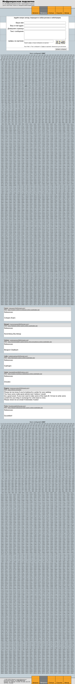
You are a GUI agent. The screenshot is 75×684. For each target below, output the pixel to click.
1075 (39, 130)
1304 (18, 150)
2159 (55, 224)
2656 (26, 268)
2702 (68, 271)
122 (33, 61)
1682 (18, 183)
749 (70, 105)
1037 (30, 127)
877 (56, 114)
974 (12, 122)
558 (19, 92)
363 (29, 78)
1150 (51, 136)
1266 (10, 147)
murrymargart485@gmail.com (19, 324)
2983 (39, 296)
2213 (55, 229)
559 (23, 92)
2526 (10, 257)
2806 (51, 281)
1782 (59, 191)
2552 (43, 259)
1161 (22, 138)
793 (70, 108)
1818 (59, 194)
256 (39, 70)
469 (16, 86)
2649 (72, 266)
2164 (2, 226)
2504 (68, 254)
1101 (72, 132)
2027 (30, 213)
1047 (72, 127)
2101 (39, 219)
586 (39, 94)
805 (36, 110)
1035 (22, 127)
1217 (30, 143)
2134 (26, 223)
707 (2, 103)
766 (53, 106)
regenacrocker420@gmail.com (19, 388)
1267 (14, 147)
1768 (2, 191)
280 (46, 72)
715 (29, 103)
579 (16, 94)
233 (36, 69)
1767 (72, 190)
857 (63, 113)
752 (6, 106)
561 (29, 92)
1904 (43, 202)
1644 (10, 180)
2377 (63, 243)
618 (73, 96)
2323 (63, 238)
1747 (63, 188)
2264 (43, 234)
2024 (18, 213)
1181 (30, 139)
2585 (30, 262)
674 (39, 100)
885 (9, 116)
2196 (59, 227)
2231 (55, 230)
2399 (6, 246)
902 (66, 116)
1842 (10, 197)
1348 (51, 154)
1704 (35, 185)
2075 (6, 218)
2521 (63, 256)
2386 (26, 245)
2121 (47, 221)
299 (36, 74)
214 (46, 67)
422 (6, 83)
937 (36, 119)
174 (60, 64)
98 (27, 59)
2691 (22, 271)
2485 (63, 252)
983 (43, 122)
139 (16, 63)
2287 (63, 235)
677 (50, 100)
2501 (55, 254)
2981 (30, 296)
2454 (10, 251)
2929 (39, 292)
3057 (47, 303)
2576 (68, 260)
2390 (43, 245)
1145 (30, 136)
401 (9, 81)
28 (66, 55)
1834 (51, 196)
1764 (59, 190)
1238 (43, 144)
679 (56, 100)
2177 (55, 226)
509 (2, 89)
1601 (55, 176)
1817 (55, 194)
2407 (39, 246)
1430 (18, 161)
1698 (10, 185)
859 (70, 113)
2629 (63, 265)
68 (22, 58)
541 (36, 91)
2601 (22, 263)
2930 (43, 292)
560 (26, 92)
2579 (6, 262)
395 (63, 80)
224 (6, 69)
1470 (35, 165)
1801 (63, 193)
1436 (43, 161)
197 (63, 66)
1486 (26, 166)
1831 (39, 196)
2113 (14, 221)
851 (43, 113)
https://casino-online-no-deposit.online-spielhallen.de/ (24, 310)
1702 (26, 185)
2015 (55, 212)
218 (60, 67)
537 (23, 91)
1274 (43, 147)
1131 (47, 135)
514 (19, 89)
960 (39, 121)
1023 (47, 125)
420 (73, 81)
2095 (14, 219)
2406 (35, 246)
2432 (68, 248)
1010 (67, 124)
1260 (59, 146)
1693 (63, 183)
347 (50, 77)
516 (26, 89)
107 (56, 59)
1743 (47, 188)
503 (56, 88)
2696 (43, 271)
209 (29, 67)
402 (12, 81)
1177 (14, 139)
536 (19, 91)
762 (39, 106)
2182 (2, 227)
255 (36, 70)
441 (70, 83)
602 (19, 96)
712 (19, 103)
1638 (59, 179)
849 (36, 113)
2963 (30, 295)
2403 (22, 246)
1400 (43, 158)
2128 (2, 223)
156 (73, 63)
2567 (30, 260)
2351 (30, 241)
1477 (63, 165)
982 (39, 122)
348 (53, 77)
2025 (22, 213)
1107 (22, 133)
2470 (2, 252)
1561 (39, 172)
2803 (39, 281)
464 (73, 85)
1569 (72, 172)
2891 (30, 288)
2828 (68, 282)
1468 (26, 165)
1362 (35, 155)
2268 (59, 234)
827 (36, 111)
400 (6, 81)
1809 (22, 194)
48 (44, 56)
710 (12, 103)
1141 (14, 136)
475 (36, 86)
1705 (39, 185)
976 (19, 122)
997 (16, 124)
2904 (10, 290)
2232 (59, 230)
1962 (59, 207)
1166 (43, 138)
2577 (72, 260)
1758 (35, 190)
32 (2, 56)
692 (26, 102)
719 (43, 103)
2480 (43, 252)
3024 (59, 299)
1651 (39, 180)
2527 (14, 257)
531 (2, 91)
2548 (26, 259)
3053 (30, 303)
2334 (35, 240)
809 (50, 110)
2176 (51, 226)
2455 (14, 251)
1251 (22, 146)
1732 (2, 188)
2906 (18, 290)
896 (46, 116)
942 (53, 119)
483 (63, 86)
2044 (26, 215)
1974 (35, 208)
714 (26, 103)
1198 (26, 141)
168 (39, 64)
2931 (47, 292)
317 (23, 75)
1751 (6, 190)
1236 (35, 144)
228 (19, 69)
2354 (43, 241)
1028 (68, 125)
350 (60, 77)
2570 (43, 260)
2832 (10, 284)
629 (36, 97)
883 (2, 116)
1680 (10, 183)
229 (23, 69)
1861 (14, 199)
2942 (18, 293)
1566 (59, 172)
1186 (51, 139)
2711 (30, 273)
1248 (10, 146)
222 (73, 67)
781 (29, 108)
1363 (39, 155)
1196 (18, 141)
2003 (6, 212)
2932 (51, 292)
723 (56, 103)
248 (12, 70)
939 (43, 119)
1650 (35, 180)
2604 (35, 263)
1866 (35, 199)
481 (56, 86)
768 (60, 106)
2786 (43, 279)
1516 (2, 169)
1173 (72, 138)
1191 (72, 139)
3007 (63, 298)
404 (19, 81)
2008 (26, 212)
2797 (14, 281)
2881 (63, 287)
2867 (6, 287)
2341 (63, 240)
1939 (39, 205)
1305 (22, 150)
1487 (30, 166)
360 (19, 78)
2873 (30, 287)
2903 (6, 290)
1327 (39, 152)
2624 (43, 265)
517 (29, 89)
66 (17, 58)
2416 (2, 248)
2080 (26, 218)
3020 (43, 299)
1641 (72, 179)
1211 (6, 143)
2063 (30, 216)
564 (39, 92)
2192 (43, 227)
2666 (68, 268)
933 (23, 119)
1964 (68, 207)
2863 (63, 285)
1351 (63, 154)
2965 (39, 295)
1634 (43, 179)
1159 (14, 138)
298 (33, 74)
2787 (47, 279)
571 (63, 92)
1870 (51, 199)
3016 (26, 299)
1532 (68, 169)
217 (56, 67)
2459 (30, 251)
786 (46, 108)
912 (26, 117)
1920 (35, 204)
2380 (2, 245)
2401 (14, 246)
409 (36, 81)
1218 (35, 143)
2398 (2, 246)
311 (2, 75)
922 (60, 117)
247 (9, 70)
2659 (39, 268)
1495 (63, 166)
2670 (10, 270)
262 (60, 70)
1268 (18, 147)
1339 (14, 154)
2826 (59, 282)
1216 (26, 143)
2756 (68, 276)
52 (54, 56)
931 (16, 119)
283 (56, 72)
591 (56, 94)
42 (28, 56)
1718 (18, 186)
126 (46, 61)
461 (63, 85)
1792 (26, 193)
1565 (55, 172)
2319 (47, 238)
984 (46, 122)
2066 (43, 216)
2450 (68, 249)
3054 (35, 303)
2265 (47, 234)
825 (29, 111)
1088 (18, 132)
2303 (55, 237)
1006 (51, 124)
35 (10, 56)
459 (56, 85)
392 (53, 80)
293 (16, 74)
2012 (43, 212)
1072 (26, 130)
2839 (39, 284)
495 (29, 88)
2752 (51, 276)
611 (50, 96)
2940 (10, 293)
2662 (51, 268)
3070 (26, 304)
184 (19, 66)
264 (66, 70)
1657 (63, 180)
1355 (6, 155)
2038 (2, 215)
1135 (63, 135)
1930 (2, 205)
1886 (43, 201)
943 (56, 119)
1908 (59, 202)
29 (68, 55)
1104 (10, 133)
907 (9, 117)
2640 (35, 266)
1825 (14, 196)
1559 (30, 172)
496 (33, 88)
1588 (2, 176)
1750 (2, 190)
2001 (72, 210)
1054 (26, 128)
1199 (30, 141)
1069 (14, 130)
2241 (22, 232)
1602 (59, 176)
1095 (47, 132)
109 (63, 59)
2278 (26, 235)
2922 (10, 292)
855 (56, 113)
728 (73, 103)
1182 (35, 139)
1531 (63, 169)
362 (26, 78)
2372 (43, 243)
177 (70, 64)
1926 (59, 204)
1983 (72, 208)
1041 (47, 127)
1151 (55, 136)
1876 (2, 201)
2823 (47, 282)
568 (53, 92)
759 (29, 106)
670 (26, 100)
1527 (47, 169)
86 (70, 58)
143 (29, 63)
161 (16, 64)
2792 (68, 279)
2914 (51, 290)
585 (36, 94)
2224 (26, 230)
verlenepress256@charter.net (19, 340)
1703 (30, 185)
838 (73, 111)
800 (19, 110)
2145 (72, 223)
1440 (59, 161)
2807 (55, 281)
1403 (55, 158)
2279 (30, 235)
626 (26, 97)
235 (43, 69)
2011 (39, 212)
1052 (18, 128)
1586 (68, 174)
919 (50, 117)
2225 (30, 230)
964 (53, 121)
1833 (47, 196)
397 (70, 80)
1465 (14, 165)
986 (53, 122)
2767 (39, 277)
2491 (14, 254)
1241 (55, 144)
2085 (47, 218)
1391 (6, 158)
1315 (63, 150)
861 (2, 114)
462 (66, 85)
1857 (72, 197)
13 (26, 55)
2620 (26, 265)
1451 (30, 163)
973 (9, 122)
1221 (47, 143)
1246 (2, 146)
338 (19, 77)
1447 (14, 163)
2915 (55, 290)
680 (60, 100)
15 (32, 55)
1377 (22, 157)
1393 (14, 158)
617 (70, 96)
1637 (55, 179)
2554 (51, 259)
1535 (6, 171)
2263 (39, 234)
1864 (26, 199)
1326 (35, 152)
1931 (6, 205)
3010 (2, 299)
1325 (30, 152)
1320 (10, 152)
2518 (51, 256)
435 (50, 83)
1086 (10, 132)
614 (60, 96)
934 (26, 119)
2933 (55, 292)
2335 (39, 240)
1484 (18, 166)
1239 (47, 144)
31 (73, 55)
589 (50, 94)
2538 (59, 257)
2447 (55, 249)
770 (66, 106)
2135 (30, 223)
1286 (18, 149)
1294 (51, 149)
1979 (55, 208)
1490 (43, 166)
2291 (6, 237)
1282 (2, 149)
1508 (43, 168)
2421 (22, 248)
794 (73, 108)
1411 (14, 160)
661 (70, 99)
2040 (10, 215)
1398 (35, 158)
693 (29, 102)
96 (22, 59)
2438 (18, 249)
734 (19, 105)
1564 (51, 172)
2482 (51, 252)
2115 (22, 221)
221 (70, 67)
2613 (72, 263)
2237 (6, 232)
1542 (35, 171)
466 (6, 86)
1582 (51, 174)
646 (19, 99)
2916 (59, 290)
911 (23, 117)
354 (73, 77)
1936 (26, 205)
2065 (39, 216)
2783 (30, 279)
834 (60, 111)
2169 (22, 226)
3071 (30, 304)
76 (43, 58)
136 (6, 63)
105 (50, 59)
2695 (39, 271)
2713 (39, 273)
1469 (30, 165)
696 (39, 102)
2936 (68, 292)
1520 (18, 169)
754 (12, 106)
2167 (14, 226)
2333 (30, 240)
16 (34, 55)
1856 (68, 197)
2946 (35, 293)
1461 (72, 163)
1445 (6, 163)
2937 (72, 292)
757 (23, 106)
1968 (10, 208)
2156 (43, 224)
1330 (51, 152)
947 (70, 119)
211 (36, 67)
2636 (18, 266)
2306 (68, 237)
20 (45, 55)
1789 (14, 193)
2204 (18, 229)
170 (46, 64)
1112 (43, 133)
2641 (39, 266)
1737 (22, 188)
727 (70, 103)
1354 (2, 155)
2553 (47, 259)
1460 (68, 163)
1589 (6, 176)
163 (23, 64)
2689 (14, 271)
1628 (18, 179)
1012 (2, 125)
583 (29, 94)
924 (66, 117)
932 (19, 119)
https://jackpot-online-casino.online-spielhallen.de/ (23, 326)
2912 (43, 290)
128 (53, 61)
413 (50, 81)
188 (33, 66)
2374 (51, 243)
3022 (51, 299)
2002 (2, 212)
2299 (39, 237)
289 (2, 74)
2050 (51, 215)
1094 (43, 132)
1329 (47, 152)
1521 (22, 169)
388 (39, 80)
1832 (43, 196)
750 (73, 105)
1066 (2, 130)
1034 (18, 127)
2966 (43, 295)
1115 (55, 133)
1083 (72, 130)
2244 (35, 232)
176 (66, 64)
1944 (59, 205)
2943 (22, 293)
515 (23, 89)
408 (33, 81)
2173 (39, 226)
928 (6, 119)
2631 (72, 265)
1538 (18, 171)
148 (46, 63)
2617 (14, 265)
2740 (2, 276)
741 (43, 105)
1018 (26, 125)
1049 (6, 128)
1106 (18, 133)
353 (70, 77)
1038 (35, 127)
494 (26, 88)
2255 (6, 234)
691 (23, 102)
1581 (47, 174)
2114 (18, 221)
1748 (68, 188)
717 (36, 103)
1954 (26, 207)
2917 (63, 290)
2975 (6, 296)
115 (9, 61)
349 (56, 77)
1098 (59, 132)
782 (33, 108)
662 (73, 99)
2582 (18, 262)
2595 (72, 262)
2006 (18, 212)
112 (73, 59)
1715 (6, 186)
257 (43, 70)
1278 (59, 147)
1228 (2, 144)
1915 (14, 204)
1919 (30, 204)
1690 (51, 183)
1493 (55, 166)
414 (53, 81)
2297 (30, 237)
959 (36, 121)
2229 (47, 230)
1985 (6, 210)
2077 (14, 218)
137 (9, 63)
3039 (47, 301)
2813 (6, 282)
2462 (43, 251)
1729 (63, 186)
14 (29, 55)
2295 (22, 237)
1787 (6, 193)
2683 (63, 270)
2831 (6, 284)
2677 (39, 270)
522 (46, 89)
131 (63, 61)
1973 (30, 208)
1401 (47, 158)
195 (56, 66)
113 (2, 61)
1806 (10, 194)
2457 (22, 251)
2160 (59, 224)
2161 (63, 224)
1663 (14, 182)
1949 (6, 207)
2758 (2, 277)
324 (46, 75)
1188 (59, 139)
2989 (63, 296)
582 (26, 94)
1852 (51, 197)
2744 (18, 276)
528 (66, 89)
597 (2, 96)
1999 (63, 210)
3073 (39, 304)
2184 (10, 227)
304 (53, 74)
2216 (68, 229)
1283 (6, 149)
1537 (14, 171)
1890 (59, 201)
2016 (59, 212)
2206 (26, 229)
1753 (14, 190)
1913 (6, 204)
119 (23, 61)
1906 (51, 202)
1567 (63, 172)
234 (39, 69)
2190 (35, 227)
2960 (18, 295)
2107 (63, 219)
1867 (39, 199)
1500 (10, 168)
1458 (59, 163)
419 (70, 81)
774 (6, 108)
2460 (35, 251)
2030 (43, 213)
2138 (43, 223)
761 (36, 106)
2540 (68, 257)
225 (9, 69)
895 (43, 116)
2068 (51, 216)
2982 (35, 296)
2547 (22, 259)
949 (2, 121)
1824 (10, 196)
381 (16, 80)
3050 (18, 303)
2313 (22, 238)
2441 (30, 249)
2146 (2, 224)
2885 (6, 288)
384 (26, 80)
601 (16, 96)
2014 (51, 212)
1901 (30, 202)
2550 (35, 259)
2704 (2, 273)
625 (23, 97)
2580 (10, 262)
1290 (35, 149)
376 (73, 78)
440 (66, 83)
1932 (10, 205)
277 (36, 72)
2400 (10, 246)
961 (43, 121)
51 (52, 56)
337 (16, 77)
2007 (22, 212)
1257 (47, 146)
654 (46, 99)
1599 (47, 176)
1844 (18, 197)
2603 (30, 263)
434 (46, 83)
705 (70, 102)
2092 (2, 219)
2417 (6, 248)
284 (60, 72)
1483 (14, 166)
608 (39, 96)
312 (6, 75)
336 (12, 77)
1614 (35, 177)
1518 (10, 169)
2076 (10, 218)
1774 (26, 191)
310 (73, 74)
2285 (55, 235)
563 (36, 92)
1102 (2, 133)
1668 (35, 182)
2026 (26, 213)
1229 (6, 144)
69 (25, 58)
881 (70, 114)
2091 (72, 218)
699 (50, 102)
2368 (26, 243)
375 (70, 78)
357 (9, 78)
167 (36, 64)
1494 (59, 166)
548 (60, 91)
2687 (6, 271)
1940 (43, 205)
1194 (10, 141)
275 (29, 72)
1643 (6, 180)
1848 (35, 197)
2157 (47, 224)
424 (12, 83)
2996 (18, 298)
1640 (68, 179)
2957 (6, 295)
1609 (14, 177)
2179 (63, 226)
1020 (35, 125)
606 (33, 96)
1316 (68, 150)
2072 (68, 216)
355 (2, 78)
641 (2, 99)
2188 (26, 227)
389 (43, 80)
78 (49, 58)
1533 (72, 169)
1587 (72, 174)
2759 (6, 277)
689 (16, 102)
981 (36, 122)
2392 (51, 245)
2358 (59, 241)
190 (39, 66)
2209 (39, 229)
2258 (18, 234)
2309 (6, 238)
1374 (10, 157)
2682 (59, 270)
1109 (30, 133)
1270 (26, 147)
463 (70, 85)
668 (19, 100)
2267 (55, 234)
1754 (18, 190)
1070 (18, 130)
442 (73, 83)
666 (12, 100)
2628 (59, 265)
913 (29, 117)
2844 (59, 284)
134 (73, 61)
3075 (47, 304)
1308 (35, 150)
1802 (68, 193)
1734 (10, 188)
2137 (39, 223)
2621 (30, 265)
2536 (51, 257)
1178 (18, 139)
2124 (59, 221)
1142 (18, 136)
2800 (26, 281)
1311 (47, 150)
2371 (39, 243)
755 (16, 106)
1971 (22, 208)
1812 (35, 194)
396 (66, 80)
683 (70, 100)
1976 (43, 208)
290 (6, 74)
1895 (6, 202)
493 (23, 88)
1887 (47, 201)
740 (39, 105)
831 (50, 111)
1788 (10, 193)
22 (50, 55)
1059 (47, 128)
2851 (14, 285)
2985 (47, 296)
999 (23, 124)
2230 (51, 230)
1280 (68, 147)
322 (39, 75)
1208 (68, 141)
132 (66, 61)
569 (56, 92)
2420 (18, 248)
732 (12, 105)
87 (72, 58)
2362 (2, 243)
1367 (55, 155)
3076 (51, 304)
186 (26, 66)
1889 (55, 201)
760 (33, 106)
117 (16, 61)
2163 (72, 224)
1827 (22, 196)
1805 (6, 194)
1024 (51, 125)
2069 (55, 216)
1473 (47, 165)
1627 (14, 179)
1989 (22, 210)
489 (9, 88)
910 (19, 117)
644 (12, 99)
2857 (39, 285)
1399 (39, 158)
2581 (14, 262)
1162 (26, 138)
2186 (18, 227)
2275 (14, 235)
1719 (22, 186)
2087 (55, 218)
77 (46, 58)
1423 (63, 160)
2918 (68, 290)
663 (2, 100)
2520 (59, 256)
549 (63, 91)
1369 (63, 155)
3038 (43, 301)
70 (28, 58)
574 (73, 92)
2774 (68, 277)
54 (59, 56)
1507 (39, 168)
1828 (26, 196)
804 (33, 110)
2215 (63, 229)
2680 (51, 270)
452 (33, 85)
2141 (55, 223)
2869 (14, 287)
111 (70, 59)
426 (19, 83)
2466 (59, 251)
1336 (2, 154)
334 (6, 77)
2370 (35, 243)
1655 (55, 180)
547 (56, 91)
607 (36, 96)
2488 (2, 254)
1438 (51, 161)
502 (53, 88)
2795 (6, 281)
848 (33, 113)
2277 (22, 235)
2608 (51, 263)
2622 (35, 265)
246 (6, 70)
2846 (68, 284)
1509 (47, 168)
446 (12, 85)
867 (23, 114)
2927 (30, 292)
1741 (39, 188)
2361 (72, 241)
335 (9, 77)
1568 (68, 172)
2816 (18, 282)
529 (70, 89)
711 (16, 103)
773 (2, 108)
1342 (26, 154)
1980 (59, 208)
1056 (35, 128)
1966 (2, 208)
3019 (39, 299)
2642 (43, 266)
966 (60, 121)
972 (6, 122)
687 (9, 102)
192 (46, 66)
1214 (18, 143)
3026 (68, 299)
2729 (30, 274)
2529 (22, 257)
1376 (18, 157)
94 (17, 59)
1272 (35, 147)
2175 (47, 226)
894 (39, 116)
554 (6, 92)
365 (36, 78)
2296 (26, 237)
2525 (6, 257)
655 (50, 99)
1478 (68, 165)
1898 (18, 202)
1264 (2, 147)
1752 (10, 190)
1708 (51, 185)
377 (2, 80)
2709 (22, 273)
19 (42, 55)
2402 (18, 246)
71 (30, 58)
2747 (30, 276)
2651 (6, 268)
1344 (35, 154)
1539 (22, 171)
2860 (51, 285)
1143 (22, 136)
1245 (72, 144)
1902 (35, 202)
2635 (14, 266)
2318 (43, 238)
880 (66, 114)
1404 (59, 158)
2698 (51, 271)
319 (29, 75)
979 (29, 122)
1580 (43, 174)
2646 (59, 266)
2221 (14, 230)
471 (23, 86)
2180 (68, 226)
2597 (6, 263)
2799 (22, 281)
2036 (68, 213)
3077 (55, 304)
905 (2, 117)
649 (29, 99)
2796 (10, 281)
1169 (55, 138)
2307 (72, 237)
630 (39, 97)
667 (16, 100)
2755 (63, 276)
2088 (59, 218)
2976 (10, 296)
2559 (72, 259)
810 (53, 110)
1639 (63, 179)
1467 (22, 165)
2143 (63, 223)
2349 (22, 241)
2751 (47, 276)
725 (63, 103)
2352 (35, 241)
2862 (59, 285)
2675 (30, 270)
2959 (14, 295)
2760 (10, 277)
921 (56, 117)
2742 (10, 276)
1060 (51, 128)
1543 (39, 171)
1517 (6, 169)
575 (2, 94)
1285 (14, 149)
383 (23, 80)
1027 (63, 125)
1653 (47, 180)
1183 (39, 139)
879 (63, 114)
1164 (35, 138)
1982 (68, 208)
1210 (2, 143)
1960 (51, 207)
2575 (63, 260)
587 (43, 94)
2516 (43, 256)
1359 (22, 155)
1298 (68, 149)
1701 (22, 185)
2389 (39, 245)
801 (23, 110)
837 (70, 111)
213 (43, 67)
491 (16, 88)
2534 (43, 257)
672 (33, 100)
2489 (6, 254)
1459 (63, 163)
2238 (10, 232)
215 (50, 67)
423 (9, 83)
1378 (26, 157)
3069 (22, 304)
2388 (35, 245)
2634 (10, 266)
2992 (2, 298)
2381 (6, 245)
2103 (47, 219)
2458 (26, 251)
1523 (30, 169)
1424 (68, 160)
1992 (35, 210)
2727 (22, 274)
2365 (14, 243)
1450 (26, 163)
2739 (72, 274)
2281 (39, 235)
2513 (30, 256)
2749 (39, 276)
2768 (43, 277)
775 (9, 108)
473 (29, 86)
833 (56, 111)
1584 (59, 174)
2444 (43, 249)
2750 (43, 276)
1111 (39, 133)
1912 (2, 204)
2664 (59, 268)
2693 (30, 271)
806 (39, 110)
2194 (51, 227)
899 (56, 116)
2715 (47, 273)
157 (2, 64)
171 (50, 64)
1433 (30, 161)
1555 (14, 172)
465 (2, 86)
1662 (10, 182)
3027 (72, 299)
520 (39, 89)
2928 (35, 292)
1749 (72, 188)
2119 (39, 221)
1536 (10, 171)
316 (19, 75)
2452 (2, 251)
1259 (55, 146)
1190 (68, 139)
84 (64, 58)
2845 (63, 284)
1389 (72, 157)
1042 (51, 127)
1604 (68, 176)
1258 (51, 146)
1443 (72, 161)
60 (2, 58)
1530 (59, 169)
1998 (59, 210)
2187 (22, 227)
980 (33, 122)
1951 (14, 207)
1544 (43, 171)
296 (26, 74)
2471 (6, 252)
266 (73, 70)
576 (6, 94)
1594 (26, 176)
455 (43, 85)
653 (43, 99)
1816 (51, 194)
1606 (2, 177)
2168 (18, 226)
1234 (26, 144)
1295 (55, 149)
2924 (18, 292)
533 (9, 91)
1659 (72, 180)
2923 (14, 292)
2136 (35, 223)
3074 (43, 304)
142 (26, 63)
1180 (26, 139)
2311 (14, 238)
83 (62, 58)
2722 (2, 274)
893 (36, 116)
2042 (18, 215)
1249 (14, 146)
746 (60, 105)
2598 (10, 263)
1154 (68, 136)
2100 (35, 219)
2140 (51, 223)
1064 (68, 128)
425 (16, 83)
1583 (55, 174)
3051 (22, 303)
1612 (26, 177)
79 (51, 58)
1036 (26, 127)
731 (9, 105)
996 (13, 124)
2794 (2, 281)
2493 (22, 254)
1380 (35, 157)
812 (60, 110)
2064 (35, 216)
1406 (68, 158)
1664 (18, 182)
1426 (2, 161)
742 (46, 105)
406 (26, 81)
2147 (6, 224)
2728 (26, 274)
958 (33, 121)
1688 (43, 183)
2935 (63, 292)
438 (60, 83)
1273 (39, 147)
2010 (35, 212)
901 (63, 116)
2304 (59, 237)
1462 (2, 165)
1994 (43, 210)
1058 (43, 128)
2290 (2, 237)
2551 (39, 259)
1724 (43, 186)
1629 (22, 179)
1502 (18, 168)
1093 (39, 132)
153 (63, 63)
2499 (47, 254)
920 (53, 117)
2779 (14, 279)
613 (56, 96)
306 (60, 74)
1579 (39, 174)
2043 (22, 215)
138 (12, 63)
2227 (39, 230)
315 (16, 75)
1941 (47, 205)
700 (53, 102)
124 (39, 61)
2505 (72, 254)
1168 (51, 138)
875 (50, 114)
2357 (55, 241)
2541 (72, 257)
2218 (2, 230)
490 (12, 88)
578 (12, 94)
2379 (72, 243)
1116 (59, 133)
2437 (14, 249)
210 (33, 67)
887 (16, 116)
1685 (30, 183)
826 (33, 111)
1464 (10, 165)
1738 (26, 188)
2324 (68, 238)
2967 (47, 295)
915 (36, 117)
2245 (39, 232)
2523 (72, 256)
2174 (43, 226)
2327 (6, 240)
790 (60, 108)
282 (53, 72)
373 (63, 78)
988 (60, 122)
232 (33, 69)
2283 (47, 235)
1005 (47, 124)
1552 (2, 172)
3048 (10, 303)
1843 (14, 197)
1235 (30, 144)
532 (6, 91)
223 (2, 69)
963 (50, 121)
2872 (26, 287)
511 (9, 89)
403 (16, 81)
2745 (22, 276)
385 (29, 80)
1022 (43, 125)
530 (73, 89)
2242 (26, 232)
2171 (30, 226)
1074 (35, 130)
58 (70, 56)
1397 (30, 158)
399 (2, 81)
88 (1, 59)
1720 (26, 186)
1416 (35, 160)
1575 (22, 174)
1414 (26, 160)
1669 (39, 182)
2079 (22, 218)
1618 (51, 177)
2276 (18, 235)
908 (12, 117)
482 (60, 86)
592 (60, 94)
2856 (35, 285)
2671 (14, 270)
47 (41, 56)
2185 (14, 227)
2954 (68, 293)
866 (19, 114)
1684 (26, 183)
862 (6, 114)
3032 (18, 301)
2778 (10, 279)
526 (60, 89)
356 (6, 78)
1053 (22, 128)
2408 (43, 246)
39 (20, 56)
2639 (30, 266)
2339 (55, 240)
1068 (10, 130)
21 (47, 55)
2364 (10, 243)
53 (57, 56)
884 (6, 116)
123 (36, 61)
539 (29, 91)
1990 (26, 210)
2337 (47, 240)
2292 (10, 237)
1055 (30, 128)
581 (23, 94)
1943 (55, 205)
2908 (26, 290)
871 (36, 114)
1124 (18, 135)
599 (9, 96)
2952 (59, 293)
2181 (72, 226)
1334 (68, 152)
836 (66, 111)
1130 (43, 135)
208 (26, 67)
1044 (59, 127)
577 (9, 94)
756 (19, 106)
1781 (55, 191)
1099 (63, 132)
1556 (18, 172)
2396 (68, 245)
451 (29, 85)
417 (63, 81)
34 (7, 56)
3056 (43, 303)
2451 (72, 249)
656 (53, 99)
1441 (63, 161)
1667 (30, 182)
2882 (68, 287)
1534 (2, 171)
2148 (10, 224)
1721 (30, 186)
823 (23, 111)
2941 (14, 293)
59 (72, 56)
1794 (35, 193)
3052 (26, 303)
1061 (55, 128)
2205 (22, 229)
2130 (10, 223)
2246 (43, 232)
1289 (30, 149)
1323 (22, 152)
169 (43, 64)
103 (43, 59)
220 (66, 67)
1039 (39, 127)
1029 (72, 125)
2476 (26, 252)
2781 (22, 279)
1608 (10, 177)
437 (56, 83)
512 (12, 89)
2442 (35, 249)
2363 (6, 243)
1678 (2, 183)
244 (73, 69)
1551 (72, 171)
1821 (72, 194)
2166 (10, 226)
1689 (47, 183)
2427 (47, 248)
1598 (43, 176)
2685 (72, 270)
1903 (39, 202)
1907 (55, 202)
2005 (14, 212)
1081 (63, 130)
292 (12, 74)
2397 (72, 245)
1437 (47, 161)
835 (63, 111)
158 (6, 64)
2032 (51, 213)
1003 (39, 124)
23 (52, 55)
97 (25, 59)
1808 (18, 194)
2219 (6, 230)
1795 (39, 193)
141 (23, 63)
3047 (6, 303)
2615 (6, 265)
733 (16, 105)
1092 (35, 132)
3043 (63, 301)
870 (33, 114)
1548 (59, 171)
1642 (2, 180)
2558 (68, 259)
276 (33, 72)
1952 (18, 207)
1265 (6, 147)
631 (43, 97)
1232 (18, 144)
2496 (35, 254)
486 (73, 86)
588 (46, 94)
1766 (68, 190)
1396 (26, 158)
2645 (55, 266)
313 (9, 75)
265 (70, 70)
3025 (63, 299)
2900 (68, 288)
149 (50, 63)
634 (53, 97)
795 (2, 110)
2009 (30, 212)
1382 (43, 157)
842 (12, 113)
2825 (55, 282)
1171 (63, 138)
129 (56, 61)
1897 (14, 202)
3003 (47, 298)
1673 (55, 182)
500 (46, 88)
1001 (30, 124)
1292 (43, 149)
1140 (10, 136)
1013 (6, 125)
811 (56, 110)
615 (63, 96)
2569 (39, 260)
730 (6, 105)
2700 (59, 271)
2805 (47, 281)
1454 (43, 163)
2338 (51, 240)
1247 (6, 146)
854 (53, 113)
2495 (30, 254)
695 (36, 102)
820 (12, 111)
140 (19, 63)
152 (60, 63)
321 (36, 75)
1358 (18, 155)
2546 (18, 259)
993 (3, 124)
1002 (34, 124)
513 (16, 89)
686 (6, 102)
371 (56, 78)
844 (19, 113)
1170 (59, 138)
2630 (68, 265)
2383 (14, 245)
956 (26, 121)
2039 (6, 215)
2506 (2, 256)
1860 (10, 199)
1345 (39, 154)
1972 (26, 208)
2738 (68, 274)
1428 (10, 161)
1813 (39, 194)
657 (56, 99)
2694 (35, 271)
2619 (22, 265)
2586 (35, 262)
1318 (2, 152)
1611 (22, 177)
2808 (59, 281)
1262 (68, 146)
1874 (68, 199)
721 (50, 103)
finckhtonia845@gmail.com (17, 406)
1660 (2, 182)
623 (16, 97)
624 (19, 97)
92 (11, 59)
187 (29, 66)
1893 (72, 201)
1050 (10, 128)
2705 (6, 273)
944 (60, 119)
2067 (47, 216)
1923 (47, 204)
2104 (51, 219)
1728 (59, 186)
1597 (39, 176)
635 (56, 97)
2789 (55, 279)
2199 (72, 227)
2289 (72, 235)
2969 (55, 295)
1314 (59, 150)
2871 (22, 287)
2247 (47, 232)
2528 (18, 257)
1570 (2, 174)
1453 (39, 163)
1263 (72, 146)
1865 (30, 199)
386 (33, 80)
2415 (72, 246)
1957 (39, 207)
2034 (59, 213)
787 (50, 108)
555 (9, 92)
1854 (59, 197)
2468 (68, 251)
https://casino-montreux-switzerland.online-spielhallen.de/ (25, 374)
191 (43, 66)
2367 (22, 243)
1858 (2, 199)
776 (12, 108)
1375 (14, 157)
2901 (72, 288)
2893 (39, 288)
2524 (2, 257)
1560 (35, 172)
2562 (10, 260)
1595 (30, 176)
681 (63, 100)
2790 (59, 279)
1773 (22, 191)
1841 (6, 197)
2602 (26, 263)
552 (73, 91)
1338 (10, 154)
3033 (22, 301)
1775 (30, 191)
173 (56, 64)
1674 (59, 182)
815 (70, 110)
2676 (35, 270)
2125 (63, 221)
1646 (18, 180)
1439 (55, 161)
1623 (72, 177)
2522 (68, 256)
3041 (55, 301)
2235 (72, 230)
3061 (63, 303)
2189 (30, 227)
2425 (39, 248)
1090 (26, 132)
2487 (72, 252)
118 (19, 61)
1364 (43, 155)
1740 (35, 188)
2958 (10, 295)
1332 (59, 152)
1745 (55, 188)
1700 (18, 185)
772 (73, 106)
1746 (59, 188)
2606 (43, 263)
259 (50, 70)
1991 (30, 210)
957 (29, 121)
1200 (35, 141)
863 (9, 114)
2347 (14, 241)
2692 (26, 271)
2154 (35, 224)
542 (39, 91)
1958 (43, 207)
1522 (26, 169)
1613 (30, 177)
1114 (51, 133)
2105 (55, 219)
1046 (68, 127)
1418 (43, 160)
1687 (39, 183)
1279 (63, 147)
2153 (30, 224)
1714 (2, 186)
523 (50, 89)
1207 (63, 141)
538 (26, 91)
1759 (39, 190)
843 (16, 113)
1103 (6, 133)
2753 (55, 276)
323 (43, 75)
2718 (59, 273)
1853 (55, 197)
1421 (55, 160)
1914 (10, 204)
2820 (35, 282)
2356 (51, 241)
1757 (30, 190)
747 (63, 105)
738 (33, 105)
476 (39, 86)
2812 (2, 282)
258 (46, 70)
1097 (55, 132)
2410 (51, 246)
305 (56, 74)
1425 (72, 160)
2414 (68, 246)
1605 (72, 176)
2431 (63, 248)
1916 (18, 204)
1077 (47, 130)
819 (9, 111)
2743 (14, 276)
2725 (14, 274)
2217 (72, 229)
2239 (14, 232)
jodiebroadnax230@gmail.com (18, 356)
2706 (10, 273)
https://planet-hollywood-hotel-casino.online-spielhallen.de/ (25, 407)
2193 (47, 227)
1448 (18, 163)
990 (66, 122)
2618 (18, 265)
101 (36, 59)
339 (23, 77)
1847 (30, 197)
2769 (47, 277)
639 (70, 97)
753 (9, 106)
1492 (51, 166)
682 (66, 100)
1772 (18, 191)
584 (33, 94)
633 (50, 97)
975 (16, 122)
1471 (39, 165)
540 (33, 91)
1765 (63, 190)
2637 (22, 266)
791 (63, 108)
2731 (39, 274)
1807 (14, 194)
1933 (14, 205)
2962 (26, 295)
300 (39, 74)
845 (23, 113)
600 (12, 96)
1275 (47, 147)
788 (53, 108)
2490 (10, 254)
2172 (35, 226)
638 (66, 97)
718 (39, 103)
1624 (2, 179)
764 (46, 106)
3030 (10, 301)
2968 (51, 295)
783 (36, 108)
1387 (63, 157)
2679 (47, 270)
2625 (47, 265)
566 (46, 92)
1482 (10, 166)
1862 (18, 199)
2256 (10, 234)
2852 (18, 285)
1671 (47, 182)
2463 (47, 251)
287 (70, 72)
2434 (2, 249)
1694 (68, 183)
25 (58, 55)
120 (26, 61)
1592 (18, 176)
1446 (10, 163)
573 (70, 92)
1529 (55, 169)
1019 (30, 125)
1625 (6, 179)
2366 (18, 243)
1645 (14, 180)
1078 (51, 130)
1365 (47, 155)
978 (26, 122)
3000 (35, 298)
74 (38, 58)
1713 (72, 185)
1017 (22, 125)
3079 (63, 304)
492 (19, 88)
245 (2, 70)
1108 (26, 133)
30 (71, 55)
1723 (39, 186)
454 (39, 85)
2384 (18, 245)
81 (56, 58)
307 (63, 74)
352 (66, 77)
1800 (59, 193)
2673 (22, 270)
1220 (43, 143)
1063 (63, 128)
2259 (22, 234)
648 (26, 99)
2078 (18, 218)
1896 (10, 202)
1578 (35, 174)
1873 (63, 199)
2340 (59, 240)
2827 (63, 282)
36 (12, 56)
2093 (6, 219)
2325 (72, 238)
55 (62, 56)
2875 (39, 287)
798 (12, 110)
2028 (35, 213)
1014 (10, 125)
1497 (72, 166)
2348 (18, 241)
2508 (10, 256)
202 (6, 67)
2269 (63, 234)
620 (6, 97)
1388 (68, 157)
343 (36, 77)
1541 (30, 171)
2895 (47, 288)
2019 (72, 212)
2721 (72, 273)
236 (46, 69)
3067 (14, 304)
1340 (18, 154)
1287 (22, 149)
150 (53, 63)
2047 (39, 215)
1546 (51, 171)
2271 (72, 234)
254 (33, 70)
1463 (6, 165)
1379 (30, 157)
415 (56, 81)
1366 (51, 155)
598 (6, 96)
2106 (59, 219)
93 (14, 59)
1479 (72, 165)
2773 (63, 277)
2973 (72, 295)
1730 (68, 186)
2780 (18, 279)
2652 (10, 268)
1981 (63, 208)
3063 (72, 303)
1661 (6, 182)
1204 (51, 141)
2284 (51, 235)
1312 (51, 150)
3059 (55, 303)
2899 (63, 288)
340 (26, 77)
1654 (51, 180)
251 (23, 70)
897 (50, 116)
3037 (39, 301)
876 (53, 114)
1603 (63, 176)
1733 (6, 188)
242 (66, 69)
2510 (18, 256)
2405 (30, 246)
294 (19, 74)
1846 (26, 197)
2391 (47, 245)
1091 (30, 132)
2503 (63, 254)
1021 (39, 125)
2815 (14, 282)
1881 (22, 201)
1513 (63, 168)
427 (23, 83)
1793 (30, 193)
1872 (59, 199)
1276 (51, 147)
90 (6, 59)
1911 (72, 202)
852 (46, 113)
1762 (51, 190)
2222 (18, 230)
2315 (30, 238)
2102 (43, 219)
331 (70, 75)
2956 (2, 295)
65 (15, 58)
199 (70, 66)
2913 (47, 290)
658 (60, 99)
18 (39, 55)
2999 (30, 298)
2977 (14, 296)
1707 (47, 185)
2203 (14, 229)
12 (24, 55)
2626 (51, 265)
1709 (55, 185)
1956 (35, 207)
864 (12, 114)
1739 (30, 188)
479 (50, 86)
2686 (2, 271)
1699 (14, 185)
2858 (43, 285)
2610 (59, 263)
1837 (63, 196)
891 (29, 116)
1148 (43, 136)
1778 (43, 191)
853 (50, 113)
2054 (68, 215)
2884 (2, 288)
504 (60, 88)
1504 (26, 168)
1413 (22, 160)
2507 (6, 256)
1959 (47, 207)
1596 (35, 176)
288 (73, 72)
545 (50, 91)
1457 (55, 163)
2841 (47, 284)
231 (29, 69)
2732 (43, 274)
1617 (47, 177)
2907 (22, 290)
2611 (63, 263)
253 (29, 70)
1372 (2, 157)
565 (43, 92)
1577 (30, 174)
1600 (51, 176)
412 (46, 81)
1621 (63, 177)
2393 (55, 245)
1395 (22, 158)
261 (56, 70)
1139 (6, 136)
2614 (2, 265)
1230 (10, 144)
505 (63, 88)
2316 (35, 238)
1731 (72, 186)
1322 (18, 152)
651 (36, 99)
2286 (59, 235)
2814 (10, 282)
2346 (10, 241)
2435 (6, 249)
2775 (72, 277)
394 (60, 80)
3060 (59, 303)
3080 (68, 304)
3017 (30, 299)
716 (33, 103)
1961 (55, 207)
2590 (51, 262)
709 (9, 103)
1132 (51, 135)
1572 (10, 174)
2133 (22, 223)
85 (67, 58)
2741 (6, 276)
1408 (2, 160)
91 (9, 59)
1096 (51, 132)
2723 (6, 274)
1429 (14, 161)
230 (26, 69)
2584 (26, 262)
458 (53, 85)
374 (66, 78)
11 (21, 55)
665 (9, 100)
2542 (2, 259)
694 (33, 102)
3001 (39, 298)
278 (39, 72)
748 (66, 105)
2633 (6, 266)
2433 (72, 248)
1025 (55, 125)
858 (66, 113)
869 (29, 114)
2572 (51, 260)
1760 (43, 190)
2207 (30, 229)
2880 (59, 287)
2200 (2, 229)
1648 (26, 180)
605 (29, 96)
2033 (55, 213)
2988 (59, 296)
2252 (68, 232)
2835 (22, 284)
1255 (39, 146)
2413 (63, 246)
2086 (51, 218)
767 (56, 106)
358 (12, 78)
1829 (30, 196)
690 (19, 102)
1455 (47, 163)
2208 (35, 229)
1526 (43, 169)
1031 (6, 127)
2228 (43, 230)
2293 (14, 237)
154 (66, 63)
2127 (72, 221)
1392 (10, 158)
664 (6, 100)
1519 (14, 169)
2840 (43, 284)
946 (66, 119)
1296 (59, 149)
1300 (2, 150)
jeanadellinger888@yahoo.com (18, 372)
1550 (68, 171)
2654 (18, 268)
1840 (2, 197)
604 (26, 96)
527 (63, 89)
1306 (26, 150)
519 (36, 89)
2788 (51, 279)
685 (2, 102)
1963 (63, 207)
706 (73, 102)
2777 (6, 279)
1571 (6, 174)
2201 (6, 229)
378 (6, 80)
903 (70, 116)
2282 (43, 235)
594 (66, 94)
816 (73, 110)
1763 (55, 190)
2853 (22, 285)
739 (36, 105)
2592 (59, 262)
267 (2, 72)
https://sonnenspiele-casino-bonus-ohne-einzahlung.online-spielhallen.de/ (30, 342)
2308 (2, 238)
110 (67, 59)
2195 (55, 227)
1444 (2, 163)
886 (12, 116)
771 (70, 106)
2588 (43, 262)
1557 (22, 172)
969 (70, 121)
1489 (39, 166)
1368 (59, 155)
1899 (22, 202)
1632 (35, 179)
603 (23, 96)
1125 (22, 135)
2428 (51, 248)
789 (56, 108)
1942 (51, 205)
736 (26, 105)
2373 (47, 243)
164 (26, 64)
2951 (55, 293)
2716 (51, 273)
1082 (68, 130)
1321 (14, 152)
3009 (72, 298)
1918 (26, 204)
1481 (6, 166)
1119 (72, 133)
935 (29, 119)
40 (23, 56)
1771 (14, 191)
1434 (35, 161)
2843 (55, 284)
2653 (14, 268)
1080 (59, 130)
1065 (72, 128)
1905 (47, 202)
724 (60, 103)
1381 (39, 157)
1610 (18, 177)
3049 (14, 303)
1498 (2, 168)
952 (12, 121)
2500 (51, 254)
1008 (59, 124)
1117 (63, 133)
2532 (35, 257)
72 (33, 58)
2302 (51, 237)
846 (26, 113)
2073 (72, 216)
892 (33, 116)
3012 (10, 299)
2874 (35, 287)
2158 (51, 224)
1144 (26, 136)
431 (36, 83)
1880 (18, 201)
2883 (72, 287)
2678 (43, 270)
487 (2, 88)
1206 (59, 141)
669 (23, 100)
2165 (6, 226)
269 (9, 72)
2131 (14, 223)
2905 (14, 290)
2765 (30, 277)
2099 (30, 219)
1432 (26, 161)
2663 (55, 268)
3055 (39, 303)
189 (36, 66)
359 (16, 78)
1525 (39, 169)
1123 (14, 135)
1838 (68, 196)
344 (39, 77)
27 (63, 55)
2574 (59, 260)
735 (23, 105)
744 (53, 105)
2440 (26, 249)
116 (12, 61)
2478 (35, 252)
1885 (39, 201)
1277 (55, 147)
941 (50, 119)
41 (25, 56)
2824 (51, 282)
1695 (72, 183)
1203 (47, 141)
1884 (35, 201)
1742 (43, 188)
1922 (43, 204)
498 (39, 88)
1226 (68, 143)
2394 (59, 245)
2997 (22, 298)
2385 (22, 245)
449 (23, 85)
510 (6, 89)
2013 (47, 212)
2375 (55, 243)
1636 (51, 179)
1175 (6, 139)
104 (46, 59)
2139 (47, 223)
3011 (6, 299)
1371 (72, 155)
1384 (51, 157)
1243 (63, 144)
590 (53, 94)
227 (16, 69)
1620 (59, 177)
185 (23, 66)
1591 (14, 176)
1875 (72, 199)
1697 (6, 185)
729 (2, 105)
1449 (22, 163)
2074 (2, 218)
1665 (22, 182)
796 (6, 110)
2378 (68, 243)
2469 (72, 251)
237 (50, 69)
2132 (18, 223)
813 (63, 110)
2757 (72, 276)
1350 (59, 154)
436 (53, 83)
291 (9, 74)
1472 (43, 165)
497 (36, 88)
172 (53, 64)
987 (56, 122)
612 (53, 96)
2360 (68, 241)
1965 (72, 207)
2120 (43, 221)
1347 (47, 154)
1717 (14, 186)
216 (53, 67)
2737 (63, 274)
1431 (22, 161)
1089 (22, 132)
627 (29, 97)
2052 (59, 215)
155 (70, 63)
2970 (59, 295)
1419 (47, 160)
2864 (68, 285)
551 (70, 91)
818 (6, 111)
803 (29, 110)
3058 (51, 303)
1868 (43, 199)
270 (12, 72)
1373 (6, 157)
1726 (51, 186)
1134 (59, 135)
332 (73, 75)
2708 (18, 273)
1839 (72, 196)
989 (63, 122)
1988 (18, 210)
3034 (26, 301)
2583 (22, 262)
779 (23, 108)
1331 (55, 152)
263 (63, 70)
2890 (26, 288)
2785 (39, 279)
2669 (6, 270)
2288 (68, 235)
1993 (39, 210)
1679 (6, 183)
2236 (2, 232)
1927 (63, 204)
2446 (51, 249)
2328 (10, 240)
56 (65, 56)
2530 (26, 257)
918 (46, 117)
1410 (10, 160)
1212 (10, 143)
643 (9, 99)
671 (29, 100)
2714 (43, 273)
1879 (14, 201)
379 (9, 80)
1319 (6, 152)
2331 (22, 240)
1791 (22, 193)
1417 (39, 160)
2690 (18, 271)
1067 (6, 130)
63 (9, 58)
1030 (2, 127)
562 (33, 92)
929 (9, 119)
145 (36, 63)
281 (50, 72)
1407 (72, 158)
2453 (6, 251)
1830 (35, 196)
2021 (6, 213)
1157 (6, 138)
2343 (72, 240)
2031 (47, 213)
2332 (26, 240)
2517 (47, 256)
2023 (14, 213)
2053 (63, 215)
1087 (14, 132)
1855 (63, 197)
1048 (2, 128)
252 (26, 70)
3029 (6, 301)
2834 (18, 284)
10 (18, 55)
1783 (63, 191)
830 (46, 111)
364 (33, 78)
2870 (18, 287)
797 (9, 110)
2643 (47, 266)
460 (60, 85)
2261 (30, 234)
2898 (59, 288)
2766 (35, 277)
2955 (72, 293)
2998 (26, 298)
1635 (47, 179)
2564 (18, 260)
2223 (22, 230)
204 (12, 67)
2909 (30, 290)
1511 (55, 168)
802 (26, 110)
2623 (39, 265)
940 (46, 119)
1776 (35, 191)
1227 (72, 143)
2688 (10, 271)
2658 (35, 268)
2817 (22, 282)
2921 (6, 292)
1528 (51, 169)
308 (66, 74)
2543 (6, 259)
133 (70, 61)
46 (38, 56)
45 (36, 56)
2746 (26, 276)
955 (23, 121)
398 (73, 80)
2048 (43, 215)
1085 (6, 132)
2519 (55, 256)
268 (6, 72)
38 (18, 56)
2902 (2, 290)
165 (29, 64)
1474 (51, 165)
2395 (63, 245)
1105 (14, 133)
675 (43, 100)
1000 (26, 124)
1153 (63, 136)
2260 (26, 234)
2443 (39, 249)
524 (53, 89)
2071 (63, 216)
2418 (10, 248)
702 (60, 102)
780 (26, 108)
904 (73, 116)
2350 (26, 241)
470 (19, 86)
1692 (59, 183)
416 (60, 81)
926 (73, 117)
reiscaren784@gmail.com (17, 308)
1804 (2, 194)
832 (53, 111)
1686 (35, 183)
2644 (51, 266)
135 (2, 63)
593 (63, 94)
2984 (43, 296)
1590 (10, 176)
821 (16, 111)
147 (43, 63)
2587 (39, 262)
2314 (26, 238)
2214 (59, 229)
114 (6, 61)
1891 (63, 201)
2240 (18, 232)
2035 (63, 213)
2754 (59, 276)
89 (4, 59)
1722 (35, 186)
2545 (14, 259)
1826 (18, 196)
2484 (59, 252)
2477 (30, 252)
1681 (14, 183)
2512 (26, 256)
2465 (55, 251)
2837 (30, 284)
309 (70, 74)
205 (16, 67)
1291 (39, 149)
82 (59, 58)
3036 (35, 301)
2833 (14, 284)
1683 (22, 183)
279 (43, 72)
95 (19, 59)
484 (66, 86)
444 (6, 85)
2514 (35, 256)
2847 (72, 284)
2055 (72, 215)
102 (40, 59)
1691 (55, 183)
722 (53, 103)
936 (33, 119)
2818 (26, 282)
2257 (14, 234)
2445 (47, 249)
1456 (51, 163)
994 (6, 124)
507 (70, 88)
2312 (18, 238)
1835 (55, 196)
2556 (59, 259)
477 (43, 86)
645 (16, 99)
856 (60, 113)
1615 (39, 177)
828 (39, 111)
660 (66, 99)
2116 (26, 221)
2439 (22, 249)
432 (39, 83)
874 (46, 114)
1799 (55, 193)
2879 (55, 287)
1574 (18, 174)
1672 (51, 182)
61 (4, 58)
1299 (72, 149)
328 (60, 75)
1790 (18, 193)
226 (12, 69)
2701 (63, 271)
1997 (55, 210)
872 (39, 114)
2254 (2, 234)
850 (39, 113)
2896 (51, 288)
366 (39, 78)
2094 (10, 219)
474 (33, 86)
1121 (6, 135)
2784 (35, 279)
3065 (6, 304)
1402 (51, 158)
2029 (39, 213)
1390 (2, 158)
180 (6, 66)
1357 (14, 155)
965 (56, 121)
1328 (43, 152)
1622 (68, 177)
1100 (68, 132)
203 (9, 67)
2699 (55, 271)
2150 (18, 224)
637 (63, 97)
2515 (39, 256)
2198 (68, 227)
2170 (26, 226)
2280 (35, 235)
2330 (18, 240)
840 (6, 113)
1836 (59, 196)
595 (70, 94)
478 (46, 86)
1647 (22, 180)
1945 (63, 205)
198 (66, 66)
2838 (35, 284)
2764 (26, 277)
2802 (35, 281)
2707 (14, 273)
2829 (72, 282)
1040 (43, 127)
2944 (26, 293)
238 (53, 69)
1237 (39, 144)
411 (43, 81)
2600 (18, 263)
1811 (30, 194)
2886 (10, 288)
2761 (14, 277)
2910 (35, 290)
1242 (59, 144)
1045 (63, 127)
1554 (10, 172)
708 (6, 103)
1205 (55, 141)
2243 (30, 232)
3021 (47, 299)
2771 (55, 277)
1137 (72, 135)
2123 (55, 221)
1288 (26, 149)
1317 (72, 150)
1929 (72, 204)
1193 (6, 141)
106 (53, 59)
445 (9, 85)
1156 (2, 138)
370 (53, 78)
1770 (10, 191)
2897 (55, 288)
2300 (43, 237)
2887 (14, 288)
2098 (26, 219)
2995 (14, 298)
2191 (39, 227)
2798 (18, 281)
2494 (26, 254)
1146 (35, 136)
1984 (2, 210)
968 (66, 121)
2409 (47, 246)
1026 (59, 125)
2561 (6, 260)
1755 (22, 190)
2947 (39, 293)
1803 (72, 193)
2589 (47, 262)
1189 (63, 139)
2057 (6, 216)
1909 (63, 202)
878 (60, 114)
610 (46, 96)
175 (63, 64)
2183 (6, 227)
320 (33, 75)
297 (29, 74)
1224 (59, 143)
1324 (26, 152)
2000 (68, 210)
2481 (47, 252)
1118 (68, 133)
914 (33, 117)
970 (73, 121)
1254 (35, 146)
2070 (59, 216)
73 (36, 58)
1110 (35, 133)
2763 (22, 277)
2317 (39, 238)
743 (50, 105)
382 (19, 80)
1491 (47, 166)
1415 (30, 160)
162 (19, 64)
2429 (55, 248)
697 (43, 102)
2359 (63, 241)
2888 (18, 288)
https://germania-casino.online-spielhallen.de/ (21, 358)
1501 (14, 168)
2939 (6, 293)
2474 (18, 252)
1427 (6, 161)
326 (53, 75)
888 (19, 116)
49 (46, 56)
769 (63, 106)
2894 (43, 288)
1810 (26, 194)
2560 (2, 260)
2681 (55, 270)
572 (66, 92)
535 (16, 91)
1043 (55, 127)
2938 (2, 293)
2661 (47, 268)
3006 (59, 298)
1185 (47, 139)
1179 (22, 139)
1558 (26, 172)
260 (53, 70)
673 (36, 100)
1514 (68, 168)
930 (12, 119)
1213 (14, 143)
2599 (14, 263)
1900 (26, 202)
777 (16, 108)
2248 (51, 232)
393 (56, 80)
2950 (51, 293)
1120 (2, 135)
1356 (10, 155)
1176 (10, 139)
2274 (10, 235)
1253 (30, 146)
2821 (39, 282)
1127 (30, 135)
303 (50, 74)
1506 (35, 168)
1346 (43, 154)
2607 (47, 263)
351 (63, 77)
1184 (43, 139)
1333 (63, 152)
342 (33, 77)
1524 (35, 169)
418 (66, 81)
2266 (51, 234)
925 (70, 117)
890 (26, 116)
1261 (63, 146)
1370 (68, 155)
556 (12, 92)
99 (30, 59)
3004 (51, 298)
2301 (47, 237)
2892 (35, 288)
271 (16, 72)
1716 (10, 186)
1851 (47, 197)
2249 (55, 232)
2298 (35, 237)
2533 (39, 257)
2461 (39, 251)
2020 (2, 213)
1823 (6, 196)
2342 (68, 240)
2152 (26, 224)
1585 (63, 174)
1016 (18, 125)
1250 (18, 146)
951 (9, 121)
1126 (26, 135)
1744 (51, 188)
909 (16, 117)
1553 (6, 172)
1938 (35, 205)
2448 (59, 249)
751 (2, 106)
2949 (47, 293)
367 (43, 78)
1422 (59, 160)
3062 (68, 303)
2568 (35, 260)
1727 (55, 186)
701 (56, 102)
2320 (51, 238)
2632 (2, 266)
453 (36, 85)
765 (50, 106)
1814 (43, 194)
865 (16, 114)
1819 (63, 194)
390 (46, 80)
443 (2, 85)
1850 (43, 197)
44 (33, 56)
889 (23, 116)
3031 (14, 301)
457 (50, 85)
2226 (35, 230)
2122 (51, 221)
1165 (39, 138)
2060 (18, 216)
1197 (22, 141)
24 (55, 55)
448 (19, 85)
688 (12, 102)
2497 (39, 254)
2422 (26, 248)
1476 (59, 165)
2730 (35, 274)
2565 (22, 260)
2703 (72, 271)
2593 (63, 262)
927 (2, 119)
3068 (18, 304)
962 (46, 121)
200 (73, 66)
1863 (22, 199)
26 (60, 55)
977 (23, 122)
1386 (59, 157)
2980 (26, 296)
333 (2, 77)
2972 (68, 295)
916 (39, 117)
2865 (72, 285)
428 (26, 83)
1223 (55, 143)
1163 (30, 138)
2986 (51, 296)
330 (66, 75)
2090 (68, 218)
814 (66, 110)
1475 (55, 165)
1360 (26, 155)
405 (23, 81)
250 (19, 70)
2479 (39, 252)
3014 (18, 299)
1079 (55, 130)
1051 (14, 128)
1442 (68, 161)
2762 (18, 277)
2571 (47, 260)
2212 (51, 229)
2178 (59, 226)
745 (56, 105)
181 (9, 66)
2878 (51, 287)
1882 (26, 201)
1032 (10, 127)
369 (50, 78)
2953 (63, 293)
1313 (55, 150)
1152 (59, 136)
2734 (51, 274)
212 (39, 67)
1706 (43, 185)
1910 (68, 202)
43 (31, 56)
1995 (47, 210)
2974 (2, 296)
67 (20, 58)
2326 (2, 240)
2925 (22, 292)
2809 (63, 281)
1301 (6, 150)
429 (29, 83)
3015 (22, 299)
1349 (55, 154)
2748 (35, 276)
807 (43, 110)
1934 (18, 205)
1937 (30, 205)
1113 (47, 133)
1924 (51, 204)
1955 (30, 207)
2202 (10, 229)
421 (2, 83)
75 (41, 58)
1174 (2, 139)
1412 (18, 160)
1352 (68, 154)
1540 (26, 171)
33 (5, 56)
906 (6, 117)
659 (63, 99)
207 (23, 67)
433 (43, 83)
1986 (10, 210)
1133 (55, 135)
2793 (72, 279)
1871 (55, 199)
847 (29, 113)
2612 (68, 263)
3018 (35, 299)
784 (39, 108)
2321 (55, 238)
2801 (30, 281)
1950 (10, 207)
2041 (14, 215)
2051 (55, 215)
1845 (22, 197)
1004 (43, 124)
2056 (2, 216)
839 (2, 113)
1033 (14, 127)
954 (19, 121)
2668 (2, 270)
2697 (47, 271)
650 (33, 99)
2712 (35, 273)
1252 (26, 146)
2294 (18, 237)
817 (2, 111)
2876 (43, 287)
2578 (2, 262)
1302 (10, 150)
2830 (2, 284)
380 (12, 80)
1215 (22, 143)
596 (73, 94)
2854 (26, 285)
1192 (2, 141)
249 (16, 70)
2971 (63, 295)
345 (43, 77)
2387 (30, 245)
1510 (51, 168)
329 (63, 75)
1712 (68, 185)
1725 (47, 186)
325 (50, 75)
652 (39, 99)
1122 (10, 135)
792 (66, 108)
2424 (35, 248)
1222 (51, 143)
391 (50, 80)
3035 (30, 301)
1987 (14, 210)
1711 (63, 185)
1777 (39, 191)
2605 (39, 263)
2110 (2, 221)
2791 (63, 279)
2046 (35, 215)
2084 (43, 218)
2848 (2, 285)
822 (19, 111)
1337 (6, 154)
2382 (10, 245)
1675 (63, 182)
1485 (22, 166)
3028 (2, 301)
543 (43, 91)
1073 (30, 130)
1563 (47, 172)
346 (46, 77)
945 (63, 119)
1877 (6, 201)
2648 (68, 266)
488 (6, 88)
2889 (22, 288)
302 (46, 74)
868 (26, 114)
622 (12, 97)
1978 (51, 208)
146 (39, 63)
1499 (6, 168)
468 (12, 86)
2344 (2, 241)
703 (63, 102)
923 (63, 117)
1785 (72, 191)
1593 (22, 176)
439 (63, 83)
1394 (18, 158)
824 (26, 111)
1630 (26, 179)
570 (60, 92)
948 (73, 119)
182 (12, 66)
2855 (30, 285)
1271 (30, 147)
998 (19, 124)
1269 (22, 147)
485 (70, 86)
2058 (10, 216)
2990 (68, 296)
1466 (18, 165)
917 (43, 117)
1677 (72, 182)
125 (43, 61)
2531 (30, 257)
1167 (47, 138)
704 (66, 102)
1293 (47, 149)
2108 (68, 219)
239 (56, 69)
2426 (43, 248)
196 (60, 66)
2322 (59, 238)
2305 (63, 237)
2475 (22, 252)
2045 (30, 215)
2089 (63, 218)
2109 (72, 219)
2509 (14, 256)
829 (43, 111)
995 (9, 124)
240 (60, 69)
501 (50, 88)
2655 (22, 268)
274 (26, 72)
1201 (39, 141)
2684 (68, 270)
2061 (22, 216)
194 (53, 66)
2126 (68, 221)
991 (70, 122)
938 (39, 119)
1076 (43, 130)
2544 (10, 259)
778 (19, 108)
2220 (10, 230)
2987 (55, 296)
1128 (35, 135)
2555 (55, 259)
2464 (51, 251)
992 (73, 122)
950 (6, 121)
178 (73, 64)
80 (54, 58)
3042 (59, 301)
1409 (6, 160)
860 (73, 113)
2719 (63, 273)
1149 (47, 136)
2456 (18, 251)
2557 (63, 259)
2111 (6, 221)
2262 (35, 234)
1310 (43, 150)
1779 (47, 191)
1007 (55, 124)
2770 (51, 277)
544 (46, 91)
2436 (10, 249)
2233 (63, 230)
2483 (55, 252)
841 (9, 113)
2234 (68, 230)
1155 (72, 136)
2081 (30, 218)
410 (39, 81)
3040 (51, 301)
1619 (55, 177)
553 (2, 92)
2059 (14, 216)
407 (29, 81)
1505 (30, 168)
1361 (30, 155)
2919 (72, 290)
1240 (51, 144)
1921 (39, 204)
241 (63, 69)
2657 (30, 268)
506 (66, 88)
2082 (35, 218)
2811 (72, 281)
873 (43, 114)
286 (66, 72)
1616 (43, 177)
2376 (59, 243)
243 (70, 69)
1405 (63, 158)
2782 (26, 279)
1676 (68, 182)
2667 (72, 268)
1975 (39, 208)
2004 (10, 212)
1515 (72, 168)
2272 (2, 235)
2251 (63, 232)
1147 (39, 136)
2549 (30, 259)
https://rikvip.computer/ (14, 390)
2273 (6, 235)
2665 (63, 268)
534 (12, 91)
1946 (68, 205)
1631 (30, 179)
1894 (2, 202)
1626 (10, 179)
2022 (10, 213)
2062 (26, 216)
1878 (10, 201)
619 (2, 97)
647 (23, 99)
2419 (14, 248)
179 (2, 66)
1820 (68, 194)
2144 (68, 223)
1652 (43, 180)
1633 (39, 179)
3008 (68, 298)
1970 (18, 208)
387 (36, 80)
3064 (2, 304)
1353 (72, 154)
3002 (43, 298)
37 (15, 56)
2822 (43, 282)
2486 (68, 252)
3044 (68, 301)
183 (16, 66)
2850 (10, 285)
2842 (51, 284)
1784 (68, 191)
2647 (63, 266)
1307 (30, 150)
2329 (14, 240)
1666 (26, 182)
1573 (14, 174)
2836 (26, 284)
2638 (26, 266)
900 (60, 116)
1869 (47, 199)
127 (50, 61)
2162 (68, 224)
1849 (39, 197)
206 (19, 67)
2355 (47, 241)
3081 (72, 304)
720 (46, 103)
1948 (2, 207)
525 (56, 89)
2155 (39, 224)
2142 (59, 223)
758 (26, 106)
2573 (55, 260)
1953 (22, 207)
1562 (43, 172)
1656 (59, 180)
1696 (2, 185)
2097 (22, 219)
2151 (22, 224)
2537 (55, 257)
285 (63, 72)
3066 (10, 304)
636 (60, 97)
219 (63, 67)
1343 (30, 154)
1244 (68, 144)
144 (33, 63)
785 (43, 108)
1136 (68, 135)
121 (29, 61)
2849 (6, 285)
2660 (43, 268)
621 (9, 97)
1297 (63, 149)
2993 (6, 298)
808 (46, 110)
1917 (22, 204)
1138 (2, 136)
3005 (55, 298)
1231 (14, 144)
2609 (55, 263)
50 (49, 56)
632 (46, 97)
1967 (6, 208)
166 (33, 64)
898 (53, 116)
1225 (63, 143)
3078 (59, 304)
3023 (55, 299)
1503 (22, 168)
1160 (18, 138)
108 (60, 59)
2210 (43, 229)
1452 (35, 163)
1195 (14, 141)
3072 (35, 304)
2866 (2, 287)
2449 (63, 249)
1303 (14, 150)
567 (50, 92)
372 (60, 78)
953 (16, 121)
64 (12, 58)
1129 (39, 135)
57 (67, 56)
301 (43, 74)
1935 (22, 205)
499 (43, 88)
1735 (14, 188)
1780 (51, 191)
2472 (10, 252)
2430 (59, 248)
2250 (59, 232)
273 (23, 72)
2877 (47, 287)
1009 (63, 124)
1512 (59, 168)
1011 (71, 124)
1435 (39, 161)
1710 (59, 185)
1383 (47, 157)
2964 (35, 295)
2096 (18, 219)
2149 (14, 224)
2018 (68, 212)
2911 (39, 290)
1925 (55, 204)
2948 (43, 293)
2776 (2, 279)
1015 (14, 125)
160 (12, 64)
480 (53, 86)
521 (43, 89)
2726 (18, 274)
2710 (26, 273)
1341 (22, 154)
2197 (63, 227)
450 (26, 85)
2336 (43, 240)
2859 (47, 285)
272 (19, 72)
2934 (59, 292)
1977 (47, 208)
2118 (35, 221)
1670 (43, 182)
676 (46, 100)
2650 (2, 268)
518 (33, 89)
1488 (35, 166)
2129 (6, 223)
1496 (68, 166)
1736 (18, 188)
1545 (47, 171)
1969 (14, 208)
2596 (2, 263)
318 (26, 75)
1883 (30, 201)
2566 (26, 260)
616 (66, 96)
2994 (10, 298)
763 (43, 106)
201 (2, 67)
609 (43, 96)
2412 (59, 246)
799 (16, 110)
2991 (72, 296)
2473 (14, 252)
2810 (68, 281)
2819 (30, 282)
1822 (2, 196)
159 (9, 64)
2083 (39, 218)
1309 (39, 150)
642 (6, 99)
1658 (68, 180)
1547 (55, 171)
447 (16, 85)
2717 (55, 273)
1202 (43, 141)
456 (46, 85)
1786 (2, 193)
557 (16, 92)
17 (37, 55)
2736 (59, 274)
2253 (72, 232)
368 (46, 78)
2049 (47, 215)
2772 (59, 277)
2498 (43, 254)
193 (50, 66)
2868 (10, 287)
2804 (43, 281)
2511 (22, 256)
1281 (72, 147)
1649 (30, 180)
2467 (63, 251)
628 (33, 97)
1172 (68, 138)
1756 (26, 190)
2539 (63, 257)
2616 (10, 265)
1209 (72, 141)
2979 (22, 296)
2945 (30, 293)
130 (60, 61)
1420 (51, 160)
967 (63, 121)
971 (2, 122)
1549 (63, 171)
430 (33, 83)
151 (56, 63)
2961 (22, 295)
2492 (18, 254)
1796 (43, 193)
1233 (22, 144)
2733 (47, 274)
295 (23, 74)
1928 (68, 204)
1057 (39, 128)
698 (46, 102)
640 (73, 97)
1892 (68, 201)
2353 (39, 241)
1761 (47, 190)
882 (73, 114)
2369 (30, 243)
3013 (14, 299)
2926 (26, 292)
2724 (10, 274)
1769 (6, 191)
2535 (47, 257)
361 (23, 78)
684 (73, 100)
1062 (59, 128)
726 (66, 103)
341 (29, 77)
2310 (10, 238)
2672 (18, 270)
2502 (59, 254)
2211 (47, 229)
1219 (39, 143)
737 (29, 105)
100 (33, 59)
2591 (55, 262)
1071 (22, 130)
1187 (55, 139)
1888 (51, 201)
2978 (18, 296)
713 (23, 103)
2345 (6, 241)
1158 (10, 138)
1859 (6, 199)
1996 (51, 210)
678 (53, 100)
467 (9, 86)
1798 (51, 193)
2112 (10, 221)
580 (19, 94)
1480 (2, 166)
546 (53, 91)
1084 (2, 132)
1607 (6, 177)
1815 (47, 194)
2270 (68, 234)
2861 (55, 285)
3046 (2, 303)
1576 (26, 174)
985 (50, 122)
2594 (68, 262)
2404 (26, 246)
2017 (63, 212)
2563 (14, 260)
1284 (10, 149)
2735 (55, 274)
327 (56, 75)
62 (7, 58)
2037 (72, 213)
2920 (2, 292)
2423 (30, 248)
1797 (47, 193)
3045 (72, 301)
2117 (30, 221)
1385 (55, 157)
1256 (43, 146)
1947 (72, 205)
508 (73, 88)
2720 (68, 273)
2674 (26, 270)
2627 (55, 265)
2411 (55, 246)
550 (66, 91)
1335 (72, 152)
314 (12, 75)
